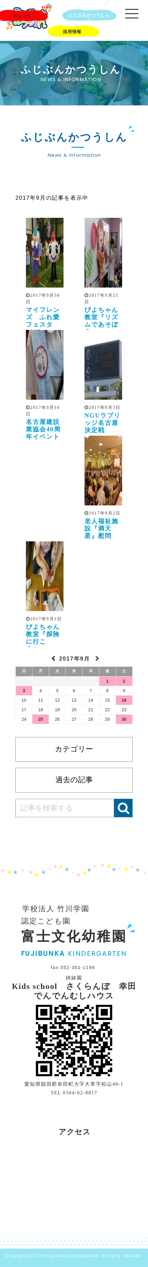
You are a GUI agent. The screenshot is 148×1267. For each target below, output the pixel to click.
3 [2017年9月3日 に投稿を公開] (24, 690)
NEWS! (47, 7)
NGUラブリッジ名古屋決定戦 (102, 422)
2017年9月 (75, 659)
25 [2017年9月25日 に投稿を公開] (40, 719)
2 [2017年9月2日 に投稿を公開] (124, 681)
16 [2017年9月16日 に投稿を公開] (124, 700)
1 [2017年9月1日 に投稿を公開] (107, 681)
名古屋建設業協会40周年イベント (43, 429)
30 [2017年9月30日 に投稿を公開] (124, 719)
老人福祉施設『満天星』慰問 (101, 528)
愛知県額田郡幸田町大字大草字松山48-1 (73, 1084)
